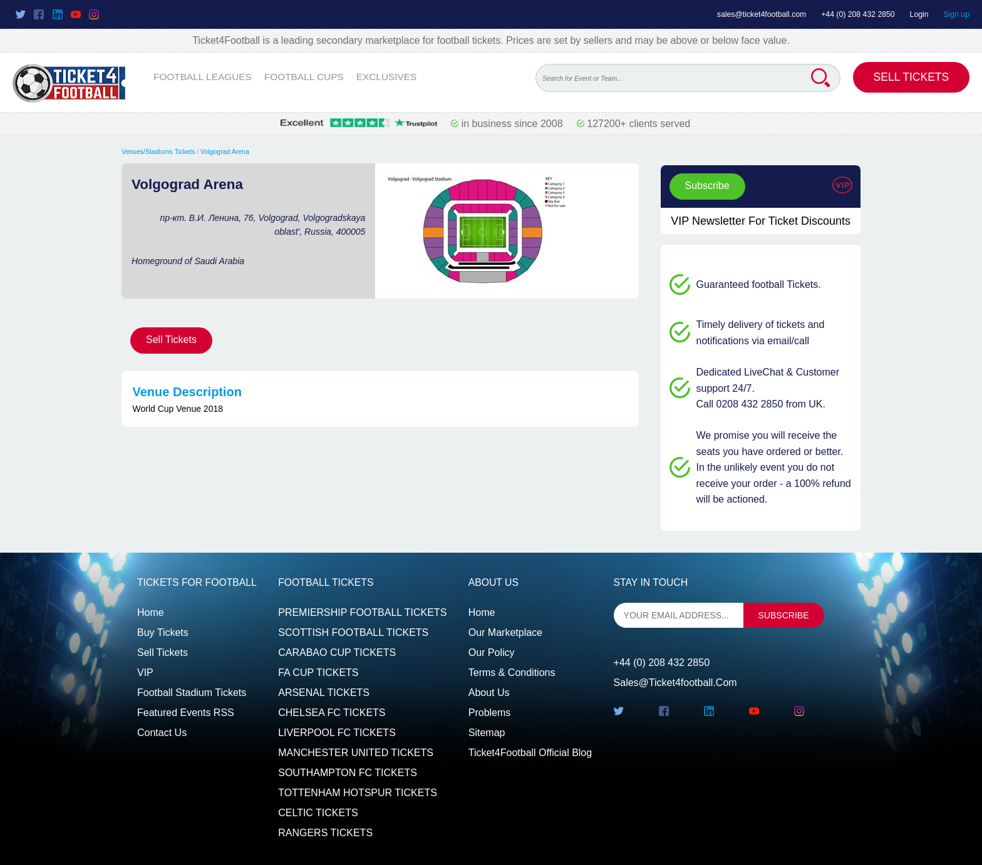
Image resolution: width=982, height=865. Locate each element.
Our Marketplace (505, 632)
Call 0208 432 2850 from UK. (760, 404)
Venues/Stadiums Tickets (158, 151)
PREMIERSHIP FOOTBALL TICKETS (362, 612)
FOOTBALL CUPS (304, 76)
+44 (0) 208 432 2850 (858, 14)
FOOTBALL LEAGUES (202, 76)
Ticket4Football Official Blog (530, 752)
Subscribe (707, 185)
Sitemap (486, 732)
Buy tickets (163, 632)
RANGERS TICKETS (325, 832)
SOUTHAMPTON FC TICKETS (347, 772)
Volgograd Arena (224, 151)
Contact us (162, 732)
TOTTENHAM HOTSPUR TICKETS (357, 792)
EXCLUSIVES (386, 76)
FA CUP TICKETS (318, 672)
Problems (489, 712)
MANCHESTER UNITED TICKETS (355, 752)
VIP (145, 672)
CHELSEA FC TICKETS (331, 712)
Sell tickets (162, 652)
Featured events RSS (185, 712)
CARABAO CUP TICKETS (337, 652)
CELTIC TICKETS (318, 812)
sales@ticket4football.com (761, 14)
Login (919, 14)
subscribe (783, 615)
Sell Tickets (911, 77)
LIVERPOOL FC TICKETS (337, 732)
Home (150, 612)
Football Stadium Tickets (191, 692)
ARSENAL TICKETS (324, 692)
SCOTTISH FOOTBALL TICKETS (353, 632)
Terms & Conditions (512, 672)
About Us (489, 692)
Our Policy (491, 652)
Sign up (956, 14)
